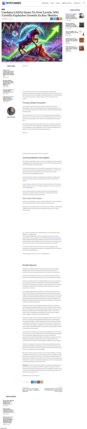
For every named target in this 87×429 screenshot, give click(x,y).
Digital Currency (67, 3)
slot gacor (29, 375)
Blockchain (45, 3)
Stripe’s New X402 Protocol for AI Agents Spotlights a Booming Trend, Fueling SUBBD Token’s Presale (8, 419)
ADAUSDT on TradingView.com (29, 234)
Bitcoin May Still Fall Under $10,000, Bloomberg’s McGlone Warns (8, 402)
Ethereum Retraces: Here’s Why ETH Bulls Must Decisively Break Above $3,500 (53, 390)
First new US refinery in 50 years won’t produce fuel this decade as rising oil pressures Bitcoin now (8, 72)
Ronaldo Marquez (29, 265)
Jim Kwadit (5, 18)
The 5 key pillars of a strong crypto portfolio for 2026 (8, 91)
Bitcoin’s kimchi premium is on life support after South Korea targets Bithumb (8, 83)
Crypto (58, 3)
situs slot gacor (35, 375)
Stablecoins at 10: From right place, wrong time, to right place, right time (31, 390)
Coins (52, 3)
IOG (47, 153)
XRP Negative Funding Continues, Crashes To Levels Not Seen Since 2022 (8, 410)
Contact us (77, 3)
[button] (84, 3)
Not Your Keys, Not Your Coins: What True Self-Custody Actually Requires (72, 48)
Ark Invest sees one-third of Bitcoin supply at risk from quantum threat (8, 98)
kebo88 (24, 375)
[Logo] (11, 3)
